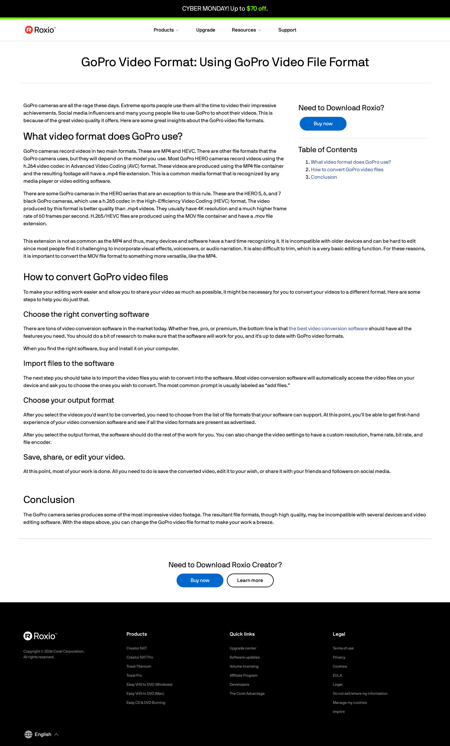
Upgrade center (245, 648)
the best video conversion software (328, 328)
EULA (338, 675)
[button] (167, 30)
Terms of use (345, 648)
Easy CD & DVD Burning (150, 702)
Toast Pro (136, 675)
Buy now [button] (323, 123)
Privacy (340, 657)
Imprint (340, 711)
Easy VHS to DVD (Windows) (154, 684)
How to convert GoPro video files (347, 169)
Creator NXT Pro (142, 657)
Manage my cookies (352, 702)
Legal (338, 684)
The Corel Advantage (250, 693)
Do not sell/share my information (365, 693)
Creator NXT (138, 648)
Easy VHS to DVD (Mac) (149, 693)
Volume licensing (246, 666)
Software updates (247, 657)
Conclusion (324, 177)
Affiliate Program (246, 675)
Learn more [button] (250, 580)
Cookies (341, 666)
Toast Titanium (141, 666)
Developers (241, 684)
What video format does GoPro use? (351, 162)
